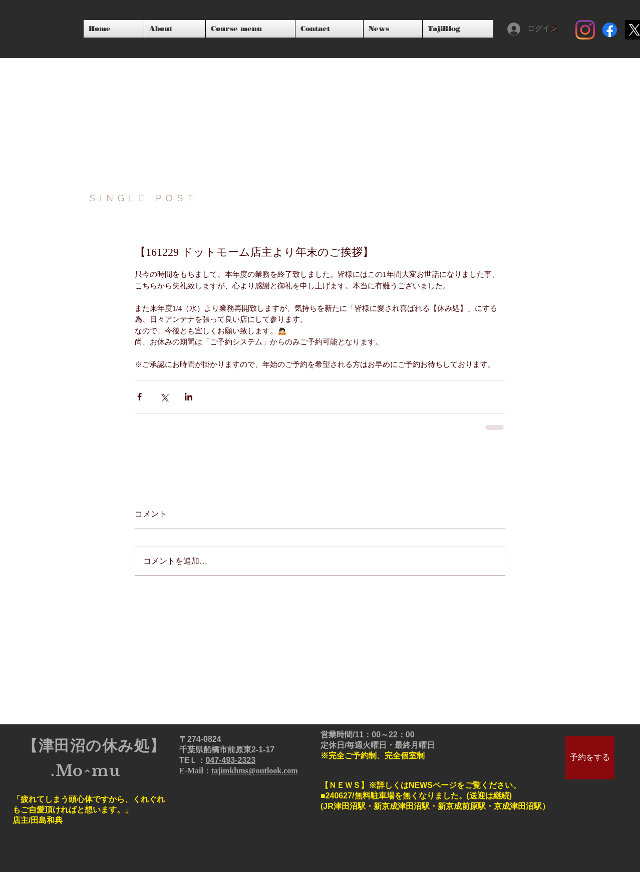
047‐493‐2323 (230, 760)
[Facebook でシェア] (139, 396)
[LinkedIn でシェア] (188, 396)
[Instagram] (585, 30)
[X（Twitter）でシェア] (164, 396)
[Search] (554, 29)
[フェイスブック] (609, 30)
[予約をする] (589, 757)
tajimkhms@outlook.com (254, 770)
